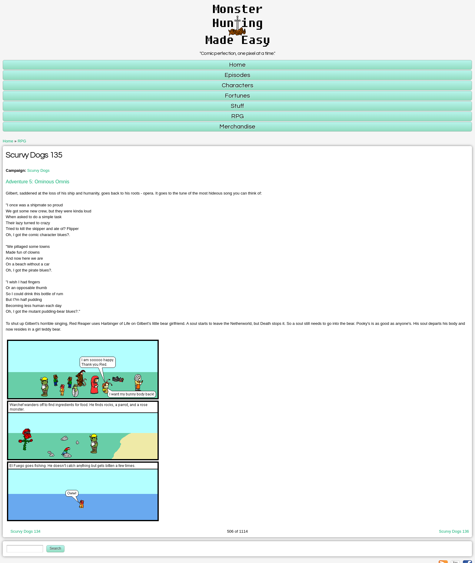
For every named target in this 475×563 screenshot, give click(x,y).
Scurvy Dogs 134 (26, 531)
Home (8, 141)
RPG (22, 141)
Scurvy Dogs (38, 170)
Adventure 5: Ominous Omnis (37, 181)
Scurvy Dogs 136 (454, 531)
